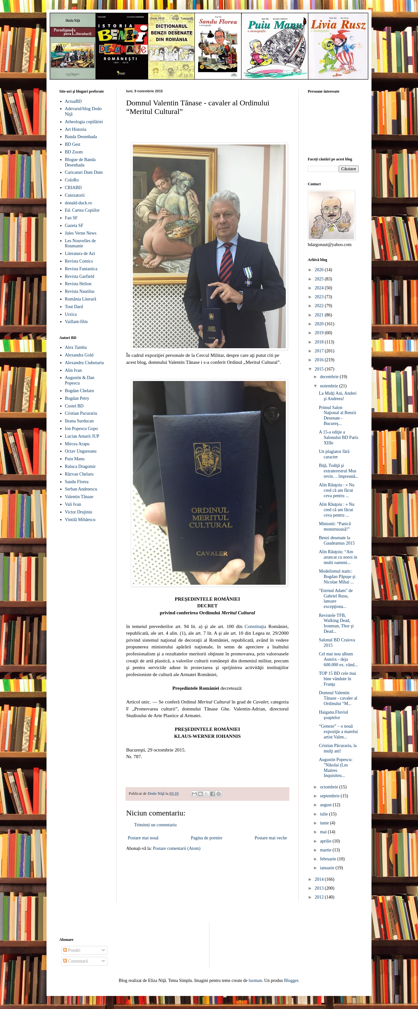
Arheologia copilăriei (84, 121)
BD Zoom (74, 152)
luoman (255, 980)
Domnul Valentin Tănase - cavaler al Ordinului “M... (338, 698)
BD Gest (73, 144)
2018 (320, 342)
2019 (320, 332)
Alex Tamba (76, 347)
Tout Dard (74, 306)
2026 (320, 269)
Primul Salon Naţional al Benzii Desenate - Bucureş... (337, 415)
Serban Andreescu (81, 489)
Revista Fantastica (81, 268)
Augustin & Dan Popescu (80, 380)
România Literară (80, 299)
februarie (328, 859)
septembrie (330, 796)
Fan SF (71, 217)
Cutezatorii (75, 195)
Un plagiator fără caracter (334, 454)
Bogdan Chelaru (79, 390)
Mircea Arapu (77, 443)
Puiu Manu (75, 458)
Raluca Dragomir (80, 466)
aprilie (326, 841)
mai (324, 831)
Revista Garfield (79, 276)
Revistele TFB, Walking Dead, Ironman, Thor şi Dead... (336, 623)
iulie (324, 814)
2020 (320, 323)
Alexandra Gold (79, 355)
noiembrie (329, 386)
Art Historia (75, 129)
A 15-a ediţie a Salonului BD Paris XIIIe (338, 437)
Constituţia (255, 626)
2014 (320, 879)
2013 (320, 888)
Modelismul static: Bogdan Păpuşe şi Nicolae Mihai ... (337, 576)
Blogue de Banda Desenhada (80, 162)
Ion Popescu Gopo (81, 428)
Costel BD (74, 406)
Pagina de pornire (206, 838)
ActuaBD (73, 101)
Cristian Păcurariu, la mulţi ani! (338, 748)
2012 (320, 897)
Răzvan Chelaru (79, 474)
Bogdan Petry (77, 398)
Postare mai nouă (143, 838)
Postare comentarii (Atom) (176, 848)
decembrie (330, 376)
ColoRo (72, 180)
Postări (71, 950)
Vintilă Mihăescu (80, 519)
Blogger (291, 980)
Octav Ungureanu (81, 451)
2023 (320, 296)
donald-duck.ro (78, 203)
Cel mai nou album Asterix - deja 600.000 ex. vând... (338, 659)
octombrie (329, 787)
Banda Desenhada (81, 136)
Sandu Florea (77, 481)
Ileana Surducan (79, 421)
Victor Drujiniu (78, 512)
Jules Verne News (81, 233)
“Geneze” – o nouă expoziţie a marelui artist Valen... (338, 731)
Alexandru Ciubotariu (84, 362)
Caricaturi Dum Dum (84, 172)
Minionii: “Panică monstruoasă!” (335, 526)
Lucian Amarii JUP (82, 436)
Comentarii (75, 961)
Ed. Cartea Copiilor (82, 210)
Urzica (71, 314)
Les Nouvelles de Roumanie (80, 243)
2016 (320, 359)
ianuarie (327, 867)
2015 (320, 369)
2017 (320, 351)
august (326, 804)
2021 (320, 315)
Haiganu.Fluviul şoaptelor (333, 715)
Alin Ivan (73, 370)
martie (326, 850)
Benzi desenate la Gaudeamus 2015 (337, 540)
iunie (325, 823)
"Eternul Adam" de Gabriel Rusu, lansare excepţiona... (336, 598)
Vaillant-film (76, 321)
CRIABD (73, 187)
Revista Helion (78, 283)
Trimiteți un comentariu (155, 824)
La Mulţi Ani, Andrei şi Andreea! (338, 396)
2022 (320, 305)
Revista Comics (79, 261)
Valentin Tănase (79, 496)
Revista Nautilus (80, 291)
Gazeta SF (74, 225)
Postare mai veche (271, 838)
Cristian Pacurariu (81, 413)
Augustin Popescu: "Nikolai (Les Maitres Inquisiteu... (335, 767)
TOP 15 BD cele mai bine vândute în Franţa (337, 679)
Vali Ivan (73, 504)
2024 (320, 288)
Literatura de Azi (80, 253)
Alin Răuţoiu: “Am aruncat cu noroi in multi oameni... (338, 557)
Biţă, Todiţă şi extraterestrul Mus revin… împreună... (339, 471)
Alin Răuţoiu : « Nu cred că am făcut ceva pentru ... (336, 490)
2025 (320, 279)
